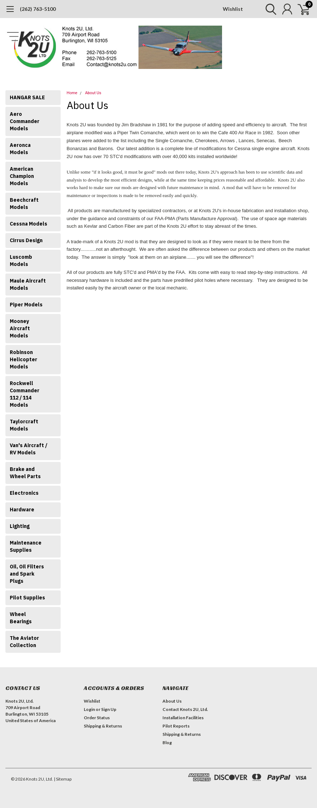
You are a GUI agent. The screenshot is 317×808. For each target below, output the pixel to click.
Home (72, 93)
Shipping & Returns (103, 726)
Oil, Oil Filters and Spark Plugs (27, 573)
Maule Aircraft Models (28, 284)
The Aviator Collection (24, 641)
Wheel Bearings (21, 618)
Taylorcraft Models (24, 425)
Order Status (97, 717)
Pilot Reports (176, 726)
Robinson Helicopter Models (23, 359)
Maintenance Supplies (26, 546)
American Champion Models (22, 176)
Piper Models (26, 304)
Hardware (22, 509)
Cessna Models (28, 223)
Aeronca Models (20, 149)
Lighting (20, 526)
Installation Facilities (183, 717)
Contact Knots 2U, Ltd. (185, 709)
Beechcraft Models (24, 203)
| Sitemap (62, 779)
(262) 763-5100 (38, 9)
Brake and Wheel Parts (25, 473)
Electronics (24, 493)
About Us (93, 93)
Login (89, 709)
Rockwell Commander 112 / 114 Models (24, 394)
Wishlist (233, 9)
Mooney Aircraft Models (20, 328)
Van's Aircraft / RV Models (28, 449)
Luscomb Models (21, 260)
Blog (167, 742)
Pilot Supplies (27, 597)
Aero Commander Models (24, 121)
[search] (269, 9)
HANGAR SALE (27, 97)
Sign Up (108, 709)
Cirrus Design (26, 240)
